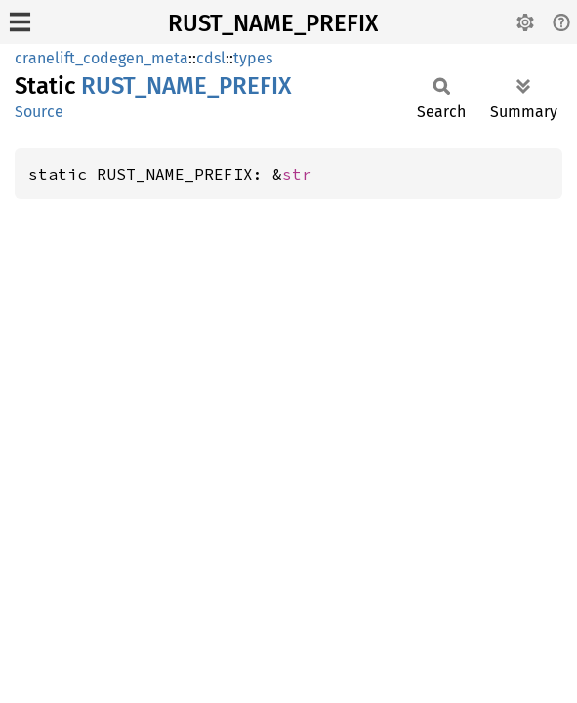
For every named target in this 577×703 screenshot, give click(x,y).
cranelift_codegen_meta (101, 58)
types (252, 58)
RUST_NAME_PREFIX (273, 23)
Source (39, 112)
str (296, 174)
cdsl (211, 58)
